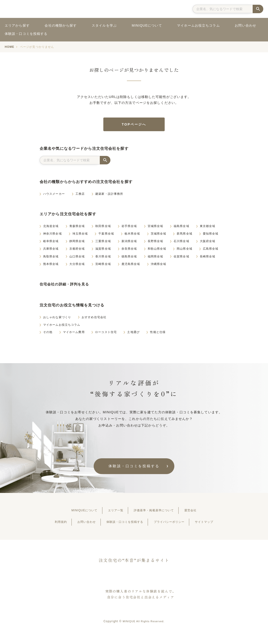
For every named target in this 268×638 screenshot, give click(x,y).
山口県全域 (77, 258)
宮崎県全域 (103, 265)
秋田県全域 (103, 227)
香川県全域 (103, 258)
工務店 (80, 195)
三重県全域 (103, 242)
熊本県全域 (51, 265)
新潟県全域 (129, 242)
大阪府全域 (207, 242)
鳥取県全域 (51, 258)
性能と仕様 (158, 333)
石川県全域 (181, 242)
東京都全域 (207, 227)
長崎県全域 (207, 258)
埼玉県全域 (80, 235)
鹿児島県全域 (130, 265)
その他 (47, 333)
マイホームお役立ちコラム (198, 25)
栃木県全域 (132, 235)
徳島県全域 (129, 258)
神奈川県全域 (52, 235)
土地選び (133, 333)
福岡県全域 (155, 258)
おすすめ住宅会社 (94, 318)
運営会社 (199, 512)
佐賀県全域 (181, 258)
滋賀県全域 (103, 250)
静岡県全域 (77, 242)
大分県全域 (77, 265)
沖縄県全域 (158, 265)
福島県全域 (181, 227)
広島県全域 (210, 250)
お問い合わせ (245, 25)
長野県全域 (155, 242)
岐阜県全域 (51, 242)
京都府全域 (77, 250)
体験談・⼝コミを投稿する (134, 468)
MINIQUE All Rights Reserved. (143, 623)
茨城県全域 (158, 235)
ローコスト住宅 (106, 333)
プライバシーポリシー (174, 524)
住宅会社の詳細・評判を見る (66, 286)
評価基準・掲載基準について (157, 512)
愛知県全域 (210, 235)
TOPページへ (134, 125)
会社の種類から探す (61, 25)
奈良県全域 (129, 250)
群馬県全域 (184, 235)
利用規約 (50, 524)
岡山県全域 (184, 250)
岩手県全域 (129, 227)
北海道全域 (51, 227)
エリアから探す (17, 25)
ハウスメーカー (54, 195)
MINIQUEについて (147, 25)
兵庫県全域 (51, 250)
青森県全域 (77, 227)
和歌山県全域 (157, 250)
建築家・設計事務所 (109, 195)
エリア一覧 (113, 512)
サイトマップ (215, 524)
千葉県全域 (106, 235)
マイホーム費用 (74, 333)
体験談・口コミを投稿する (26, 34)
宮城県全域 (155, 227)
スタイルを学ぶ (104, 25)
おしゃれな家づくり (57, 318)
